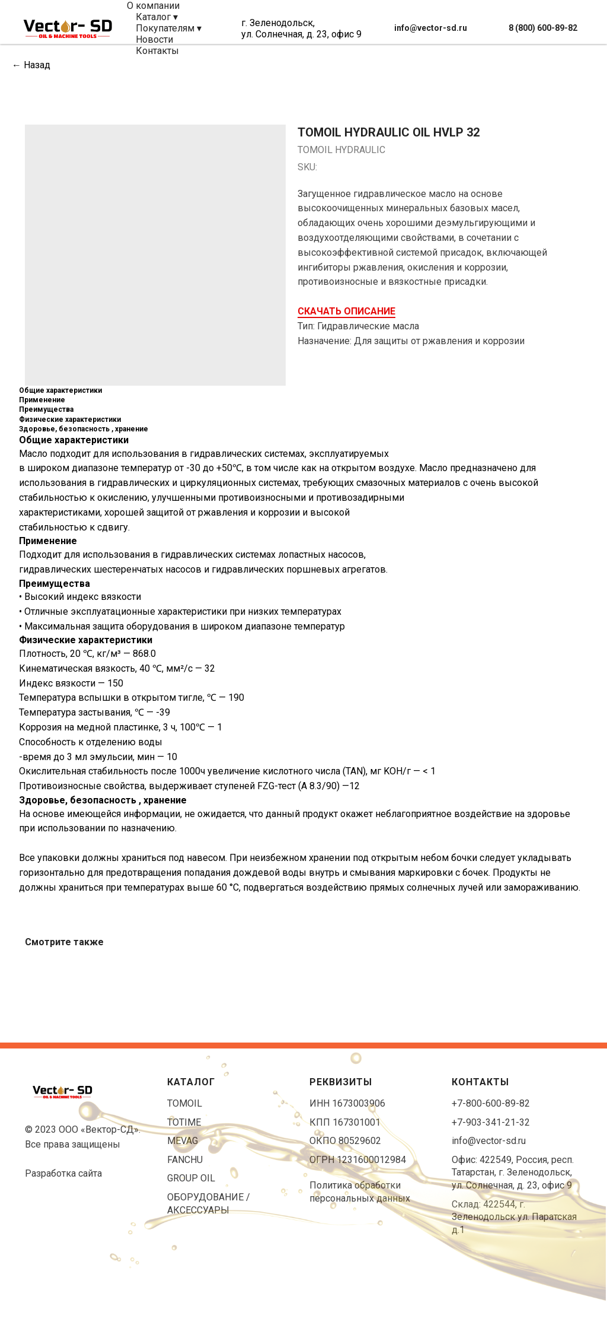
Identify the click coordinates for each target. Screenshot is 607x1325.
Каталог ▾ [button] (157, 17)
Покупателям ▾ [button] (169, 28)
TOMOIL (184, 1103)
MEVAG (182, 1140)
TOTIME (184, 1122)
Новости (154, 39)
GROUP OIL (191, 1178)
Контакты (157, 50)
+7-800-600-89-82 (491, 1103)
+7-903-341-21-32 (491, 1122)
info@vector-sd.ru (489, 1140)
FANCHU (185, 1159)
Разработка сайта (63, 1173)
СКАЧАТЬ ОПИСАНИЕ (346, 311)
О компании (153, 5)
